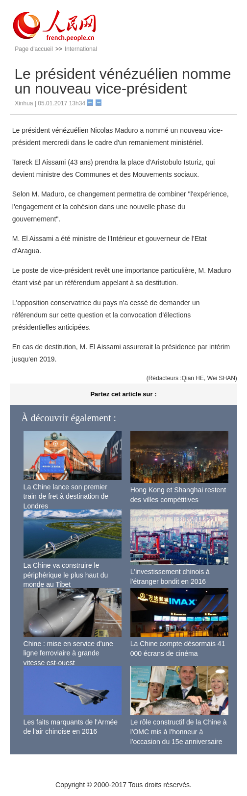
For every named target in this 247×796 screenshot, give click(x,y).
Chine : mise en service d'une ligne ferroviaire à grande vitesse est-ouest (68, 653)
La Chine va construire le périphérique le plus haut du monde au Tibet (66, 574)
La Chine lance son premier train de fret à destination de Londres (66, 496)
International (81, 49)
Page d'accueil (34, 49)
